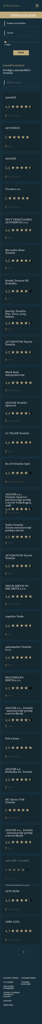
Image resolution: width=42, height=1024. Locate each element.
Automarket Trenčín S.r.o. (18, 648)
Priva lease (12, 738)
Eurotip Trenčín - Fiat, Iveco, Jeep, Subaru (16, 314)
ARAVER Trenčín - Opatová (16, 404)
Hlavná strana (10, 978)
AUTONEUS (12, 128)
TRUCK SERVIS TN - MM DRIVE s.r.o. (17, 587)
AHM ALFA (12, 921)
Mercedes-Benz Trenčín (15, 251)
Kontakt (7, 1001)
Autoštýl (10, 97)
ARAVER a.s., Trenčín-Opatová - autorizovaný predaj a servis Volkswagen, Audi (18, 500)
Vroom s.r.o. (13, 189)
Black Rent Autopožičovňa (14, 373)
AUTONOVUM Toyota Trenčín (18, 343)
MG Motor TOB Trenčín (14, 801)
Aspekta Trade (14, 616)
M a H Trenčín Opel (17, 463)
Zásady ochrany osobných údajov (11, 995)
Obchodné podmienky (8, 988)
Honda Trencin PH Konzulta (17, 282)
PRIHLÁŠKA (8, 1005)
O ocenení (8, 982)
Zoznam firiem (28, 978)
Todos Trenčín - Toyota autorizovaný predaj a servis (18, 527)
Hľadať (21, 53)
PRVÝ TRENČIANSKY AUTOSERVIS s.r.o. (18, 221)
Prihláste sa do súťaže (21, 15)
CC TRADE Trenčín (17, 433)
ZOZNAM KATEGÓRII (26, 983)
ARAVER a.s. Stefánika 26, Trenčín (18, 770)
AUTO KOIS (12, 891)
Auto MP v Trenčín (17, 860)
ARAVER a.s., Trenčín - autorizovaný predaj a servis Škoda (19, 711)
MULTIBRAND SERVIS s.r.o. (14, 679)
